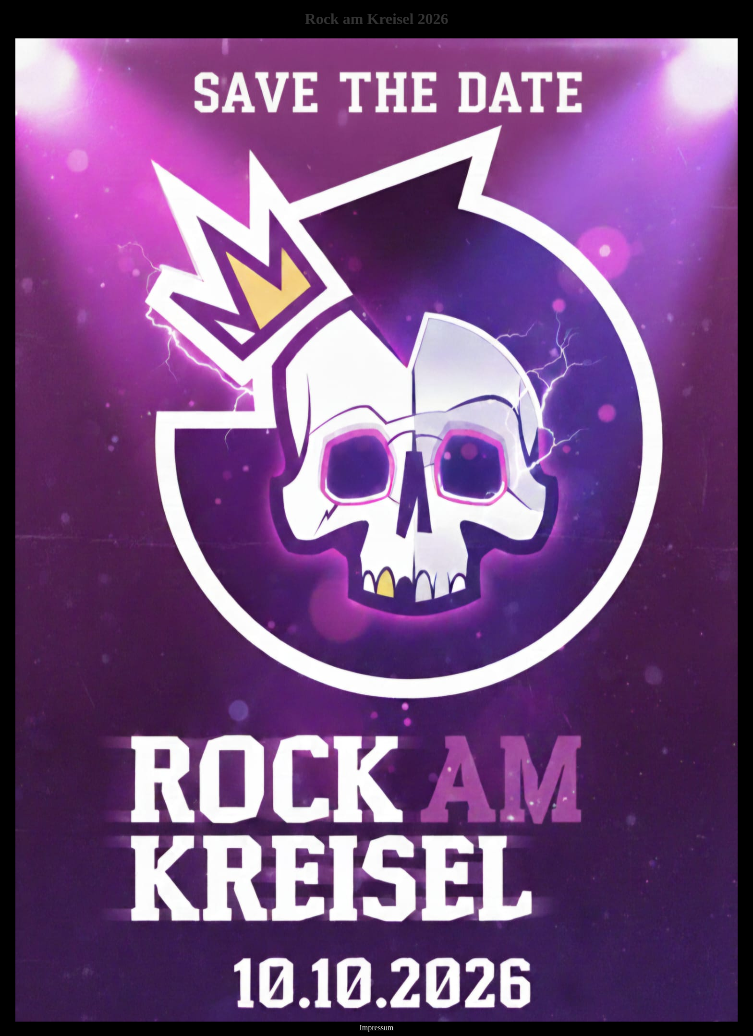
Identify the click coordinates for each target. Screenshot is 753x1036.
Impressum (376, 1028)
